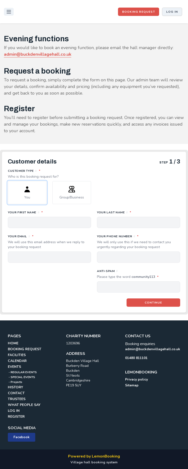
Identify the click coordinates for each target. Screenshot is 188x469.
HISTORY (15, 387)
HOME (13, 343)
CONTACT (16, 393)
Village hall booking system (94, 462)
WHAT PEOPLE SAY (24, 405)
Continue (153, 303)
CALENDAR (17, 361)
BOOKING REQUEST (138, 12)
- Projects (15, 382)
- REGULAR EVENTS (22, 372)
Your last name (136, 212)
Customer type (94, 173)
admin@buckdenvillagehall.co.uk (152, 349)
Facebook (21, 437)
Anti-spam (138, 274)
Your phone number (138, 242)
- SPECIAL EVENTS (21, 377)
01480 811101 (136, 358)
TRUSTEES (16, 399)
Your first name (47, 212)
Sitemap (132, 385)
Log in (172, 12)
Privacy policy (136, 379)
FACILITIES (17, 355)
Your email (49, 242)
